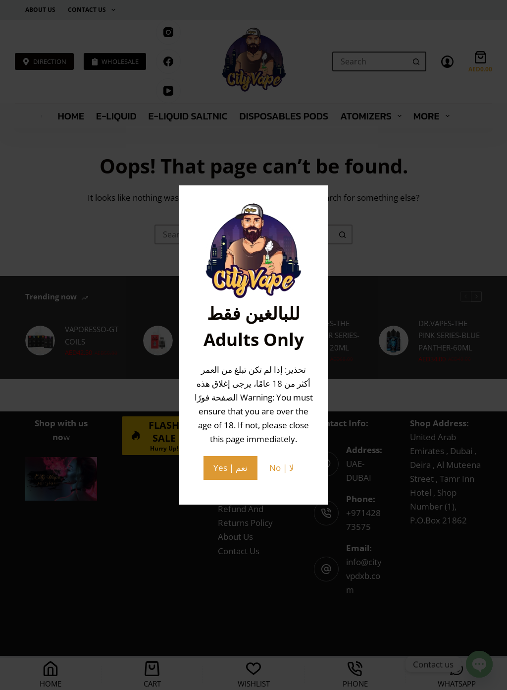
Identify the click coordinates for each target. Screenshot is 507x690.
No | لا (281, 467)
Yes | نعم (230, 467)
